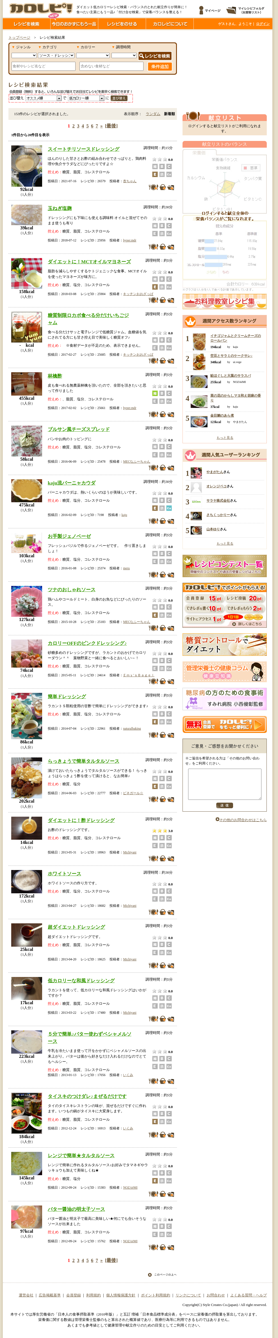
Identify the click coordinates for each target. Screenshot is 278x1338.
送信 (224, 811)
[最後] (111, 126)
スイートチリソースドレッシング (83, 149)
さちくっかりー (218, 515)
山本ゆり (213, 529)
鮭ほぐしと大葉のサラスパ (230, 375)
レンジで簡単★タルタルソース (81, 1155)
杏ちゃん (129, 181)
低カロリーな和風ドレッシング (81, 980)
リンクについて (188, 1295)
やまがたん (214, 472)
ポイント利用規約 (155, 1295)
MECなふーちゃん (136, 461)
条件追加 (159, 66)
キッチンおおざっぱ (138, 294)
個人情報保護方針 (120, 1295)
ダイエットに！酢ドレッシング (81, 820)
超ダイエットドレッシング (76, 927)
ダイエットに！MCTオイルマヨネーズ (89, 261)
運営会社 (26, 1295)
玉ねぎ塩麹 (60, 208)
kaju (124, 515)
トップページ (19, 38)
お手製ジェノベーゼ (69, 536)
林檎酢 (55, 376)
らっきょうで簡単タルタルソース (83, 761)
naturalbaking (132, 728)
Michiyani (129, 852)
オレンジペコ (216, 486)
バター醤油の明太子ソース (76, 1209)
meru (126, 568)
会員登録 (73, 1295)
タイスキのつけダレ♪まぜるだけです (87, 1096)
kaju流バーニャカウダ (71, 483)
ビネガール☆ (133, 793)
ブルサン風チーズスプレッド (79, 429)
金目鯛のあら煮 (222, 415)
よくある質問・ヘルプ (248, 1295)
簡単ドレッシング (67, 696)
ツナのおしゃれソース (71, 589)
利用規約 (93, 1295)
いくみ (128, 1075)
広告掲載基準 (50, 1295)
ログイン (263, 24)
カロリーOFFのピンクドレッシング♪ (87, 643)
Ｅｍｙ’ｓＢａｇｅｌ (138, 675)
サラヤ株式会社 (218, 500)
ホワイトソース (64, 873)
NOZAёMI (130, 1187)
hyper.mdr (129, 240)
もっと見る (225, 437)
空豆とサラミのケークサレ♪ (231, 355)
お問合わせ (216, 1295)
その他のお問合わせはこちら (241, 826)
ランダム (153, 114)
